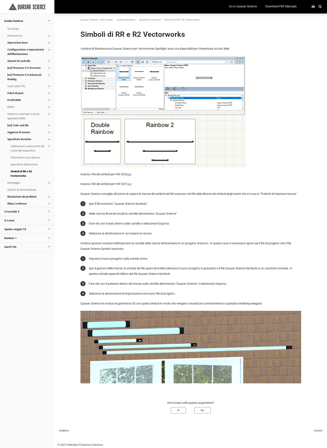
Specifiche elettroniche (24, 164)
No (202, 410)
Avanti (318, 430)
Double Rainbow (27, 20)
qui (129, 174)
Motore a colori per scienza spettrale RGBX (29, 116)
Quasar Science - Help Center (96, 19)
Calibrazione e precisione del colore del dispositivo (31, 148)
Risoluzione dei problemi (29, 196)
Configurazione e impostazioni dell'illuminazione (29, 51)
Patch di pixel (29, 93)
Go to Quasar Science (243, 6)
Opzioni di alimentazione (21, 189)
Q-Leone (27, 220)
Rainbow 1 (27, 237)
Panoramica (29, 35)
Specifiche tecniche (29, 139)
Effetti (29, 107)
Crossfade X (27, 211)
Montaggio (29, 183)
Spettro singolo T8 (27, 229)
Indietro (64, 430)
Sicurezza (13, 28)
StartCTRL (27, 246)
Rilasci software (29, 203)
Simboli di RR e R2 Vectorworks (21, 173)
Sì (178, 410)
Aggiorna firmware (29, 132)
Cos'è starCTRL (29, 86)
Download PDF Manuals (281, 6)
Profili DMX (29, 100)
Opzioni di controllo (29, 61)
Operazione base (29, 42)
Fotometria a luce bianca (25, 157)
